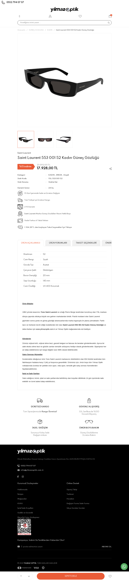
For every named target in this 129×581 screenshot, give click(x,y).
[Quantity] (25, 576)
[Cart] (110, 16)
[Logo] (64, 9)
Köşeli (66, 175)
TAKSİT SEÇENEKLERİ (86, 243)
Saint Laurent (29, 214)
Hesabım (70, 499)
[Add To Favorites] (110, 576)
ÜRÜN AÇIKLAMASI (30, 243)
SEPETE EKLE (71, 576)
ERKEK (59, 175)
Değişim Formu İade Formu (78, 503)
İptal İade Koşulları (25, 508)
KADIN (51, 175)
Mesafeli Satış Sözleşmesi (28, 517)
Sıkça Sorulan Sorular (76, 508)
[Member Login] (50, 16)
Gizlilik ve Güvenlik (25, 513)
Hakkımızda (22, 490)
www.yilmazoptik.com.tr (45, 329)
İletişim (20, 494)
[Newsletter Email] (64, 548)
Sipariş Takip (72, 490)
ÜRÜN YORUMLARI (58, 243)
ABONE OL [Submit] (107, 547)
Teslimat (70, 494)
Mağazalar (22, 499)
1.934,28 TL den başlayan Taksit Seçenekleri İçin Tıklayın (48, 227)
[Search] (64, 22)
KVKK (20, 503)
